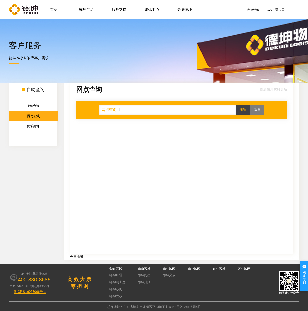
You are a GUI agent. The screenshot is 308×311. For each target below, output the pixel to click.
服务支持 (119, 10)
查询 (243, 109)
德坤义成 (169, 275)
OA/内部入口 (275, 9)
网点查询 (33, 116)
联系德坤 (33, 126)
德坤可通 (115, 275)
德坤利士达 (117, 282)
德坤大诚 (115, 296)
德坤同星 (144, 275)
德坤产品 (86, 10)
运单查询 (33, 106)
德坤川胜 (144, 282)
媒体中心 (152, 10)
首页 (53, 10)
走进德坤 (184, 10)
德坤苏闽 (115, 289)
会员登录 (253, 9)
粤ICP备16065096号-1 (30, 291)
